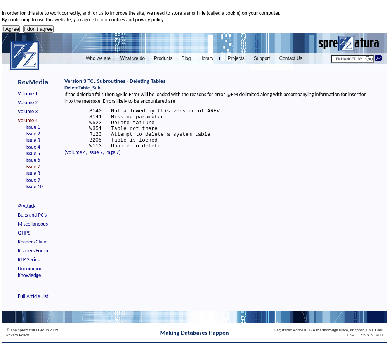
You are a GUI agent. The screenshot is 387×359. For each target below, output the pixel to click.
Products (163, 58)
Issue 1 (33, 127)
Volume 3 (28, 111)
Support (262, 58)
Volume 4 (28, 120)
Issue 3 (33, 140)
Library (206, 58)
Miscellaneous (33, 224)
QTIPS (24, 232)
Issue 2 (33, 133)
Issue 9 (33, 180)
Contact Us (290, 58)
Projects (236, 58)
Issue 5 (33, 153)
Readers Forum (34, 250)
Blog (186, 58)
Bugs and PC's (32, 215)
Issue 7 (33, 166)
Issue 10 (34, 186)
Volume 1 (28, 93)
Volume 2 (28, 102)
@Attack (27, 206)
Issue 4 (33, 147)
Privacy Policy (17, 335)
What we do (132, 58)
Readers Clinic (32, 241)
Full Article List (33, 296)
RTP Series (29, 259)
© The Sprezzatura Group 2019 (32, 330)
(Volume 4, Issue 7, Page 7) (92, 160)
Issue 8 (33, 173)
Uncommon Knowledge (30, 271)
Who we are (98, 58)
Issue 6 (33, 160)
